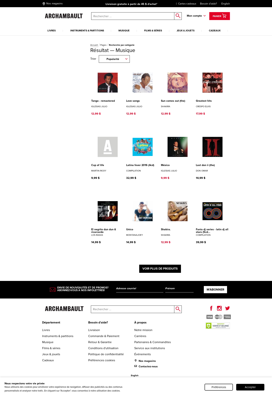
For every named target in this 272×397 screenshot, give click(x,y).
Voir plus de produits (160, 268)
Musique (124, 30)
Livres (51, 30)
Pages (103, 45)
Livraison (94, 330)
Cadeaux (215, 30)
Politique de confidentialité (106, 354)
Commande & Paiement (103, 336)
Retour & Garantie (100, 342)
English (225, 4)
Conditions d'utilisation (103, 348)
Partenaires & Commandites (152, 342)
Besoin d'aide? (208, 4)
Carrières (140, 336)
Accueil (94, 45)
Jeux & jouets (186, 30)
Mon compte (194, 16)
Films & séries (153, 30)
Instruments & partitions (87, 30)
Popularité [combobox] (113, 59)
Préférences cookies (101, 360)
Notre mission (143, 330)
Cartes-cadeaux (185, 4)
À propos (140, 322)
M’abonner (215, 289)
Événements (142, 354)
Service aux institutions (149, 348)
